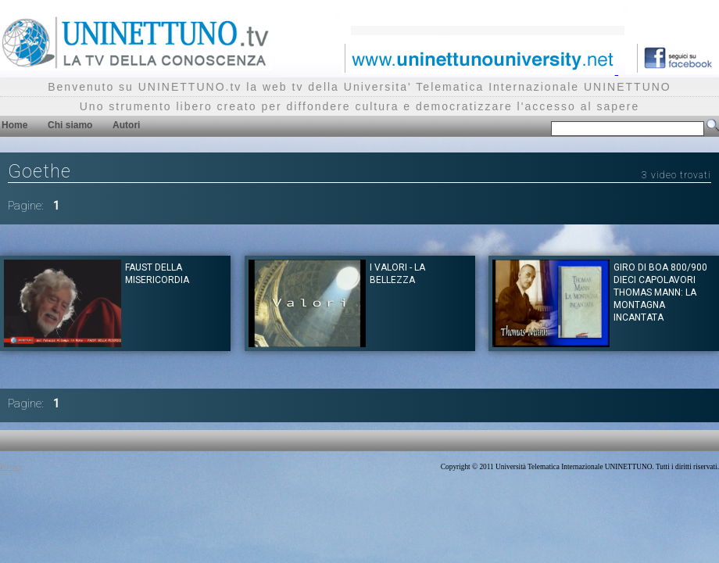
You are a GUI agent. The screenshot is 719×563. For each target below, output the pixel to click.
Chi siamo (70, 125)
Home (14, 125)
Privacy (11, 467)
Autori (126, 125)
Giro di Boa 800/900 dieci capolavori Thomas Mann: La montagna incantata (660, 292)
